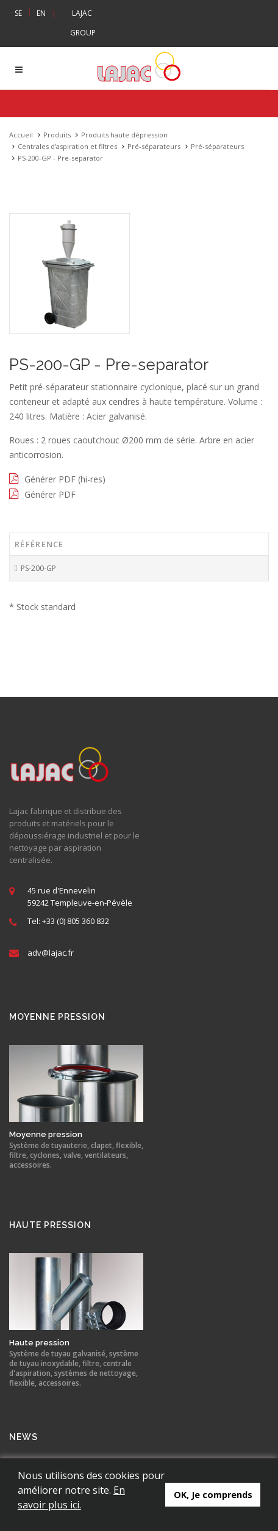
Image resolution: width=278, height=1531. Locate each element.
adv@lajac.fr (50, 952)
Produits (57, 134)
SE (18, 13)
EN (41, 13)
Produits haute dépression (124, 134)
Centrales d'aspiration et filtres (67, 146)
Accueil (21, 134)
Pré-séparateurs (153, 146)
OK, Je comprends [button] (213, 1494)
